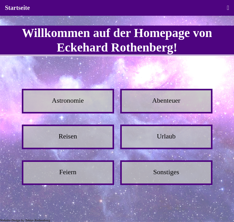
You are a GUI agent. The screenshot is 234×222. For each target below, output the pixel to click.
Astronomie (68, 100)
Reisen (68, 136)
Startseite (17, 7)
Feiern (67, 172)
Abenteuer (166, 100)
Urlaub (166, 136)
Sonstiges (166, 172)
